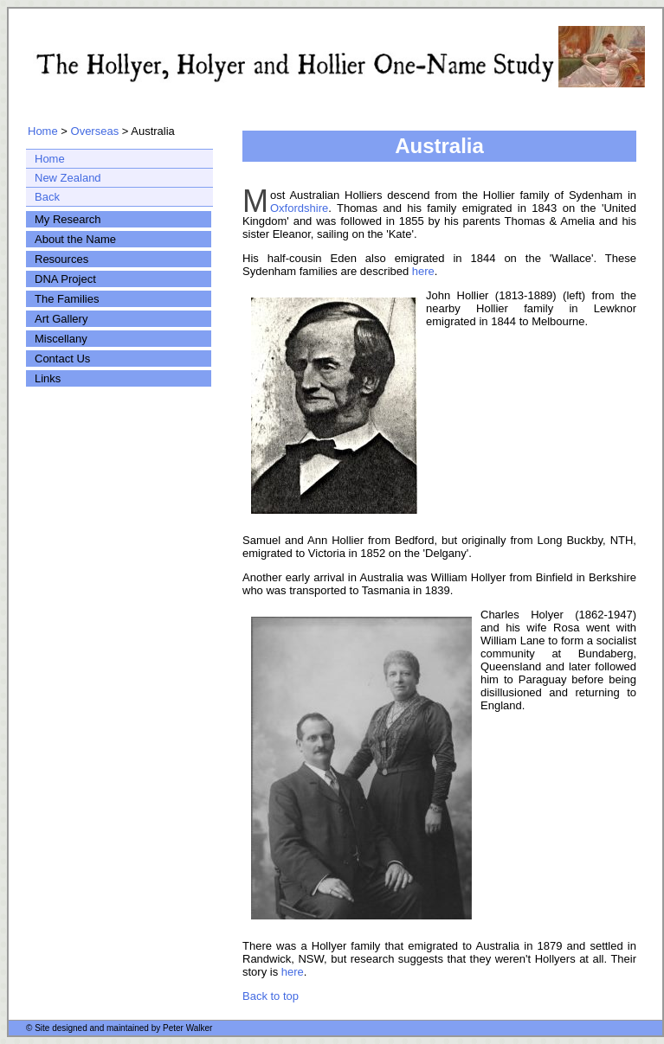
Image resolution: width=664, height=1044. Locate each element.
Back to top (270, 996)
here (423, 271)
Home (43, 131)
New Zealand (68, 177)
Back (47, 196)
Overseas (95, 131)
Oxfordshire (299, 208)
